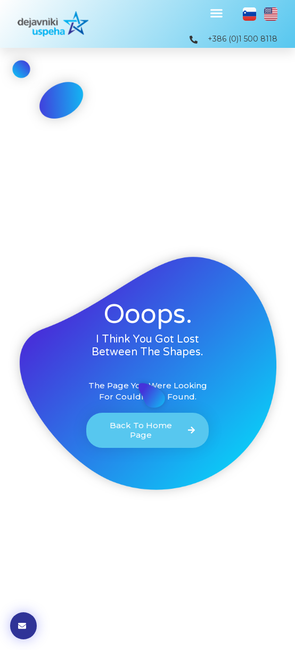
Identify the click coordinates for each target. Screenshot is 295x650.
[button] (217, 13)
